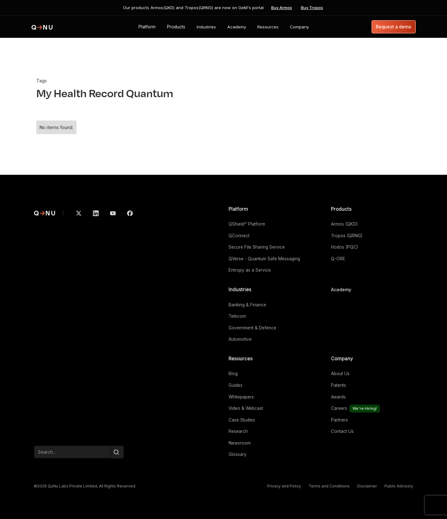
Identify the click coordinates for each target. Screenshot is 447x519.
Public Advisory (398, 486)
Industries (240, 289)
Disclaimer (367, 486)
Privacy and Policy (284, 486)
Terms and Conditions (329, 486)
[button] (147, 27)
